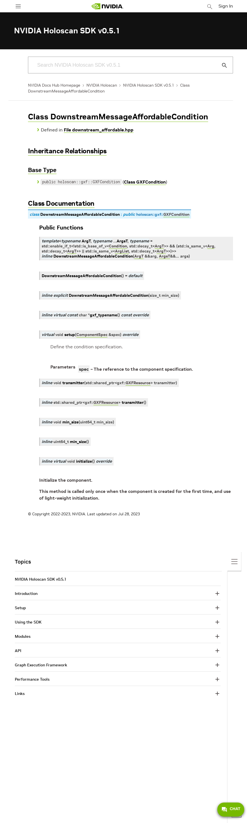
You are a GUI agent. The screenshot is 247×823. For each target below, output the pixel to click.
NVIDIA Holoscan (101, 85)
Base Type (42, 170)
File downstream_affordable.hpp (98, 130)
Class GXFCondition (145, 182)
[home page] (107, 6)
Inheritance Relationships (67, 151)
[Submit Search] (221, 65)
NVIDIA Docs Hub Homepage (54, 85)
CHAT (230, 809)
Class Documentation (61, 203)
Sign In (225, 6)
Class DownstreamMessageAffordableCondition (118, 117)
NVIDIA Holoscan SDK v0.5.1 (148, 85)
